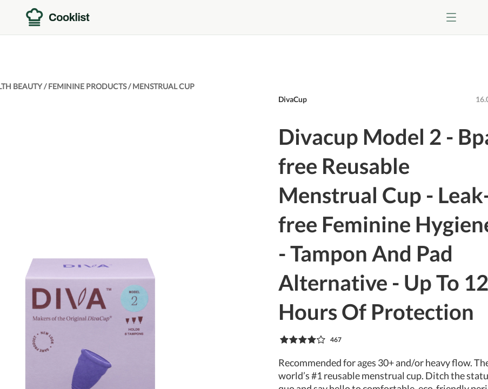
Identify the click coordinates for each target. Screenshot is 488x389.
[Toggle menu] (451, 17)
